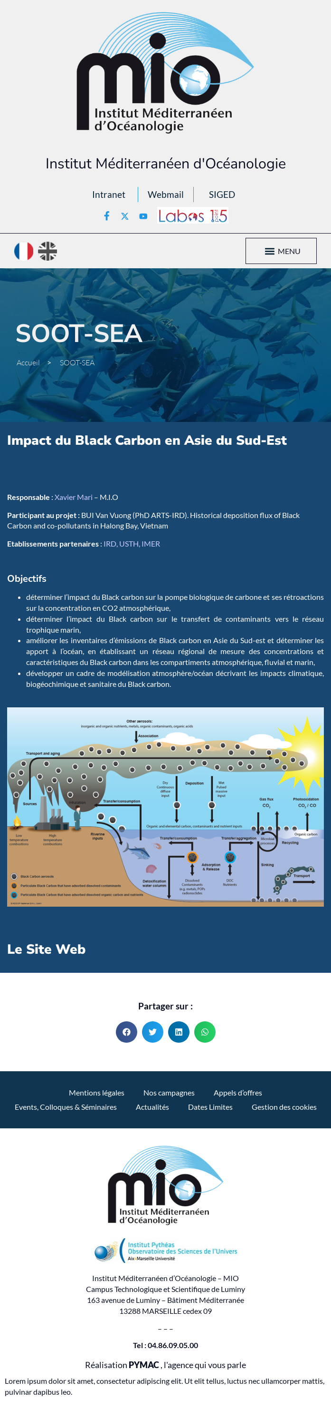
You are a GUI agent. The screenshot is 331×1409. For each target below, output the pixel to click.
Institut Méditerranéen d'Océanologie (166, 164)
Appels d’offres (238, 1092)
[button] (270, 251)
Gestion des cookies (284, 1106)
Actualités (152, 1106)
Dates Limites (210, 1106)
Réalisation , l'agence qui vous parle (165, 1365)
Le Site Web (46, 949)
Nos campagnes (169, 1092)
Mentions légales (96, 1092)
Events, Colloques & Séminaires (66, 1106)
